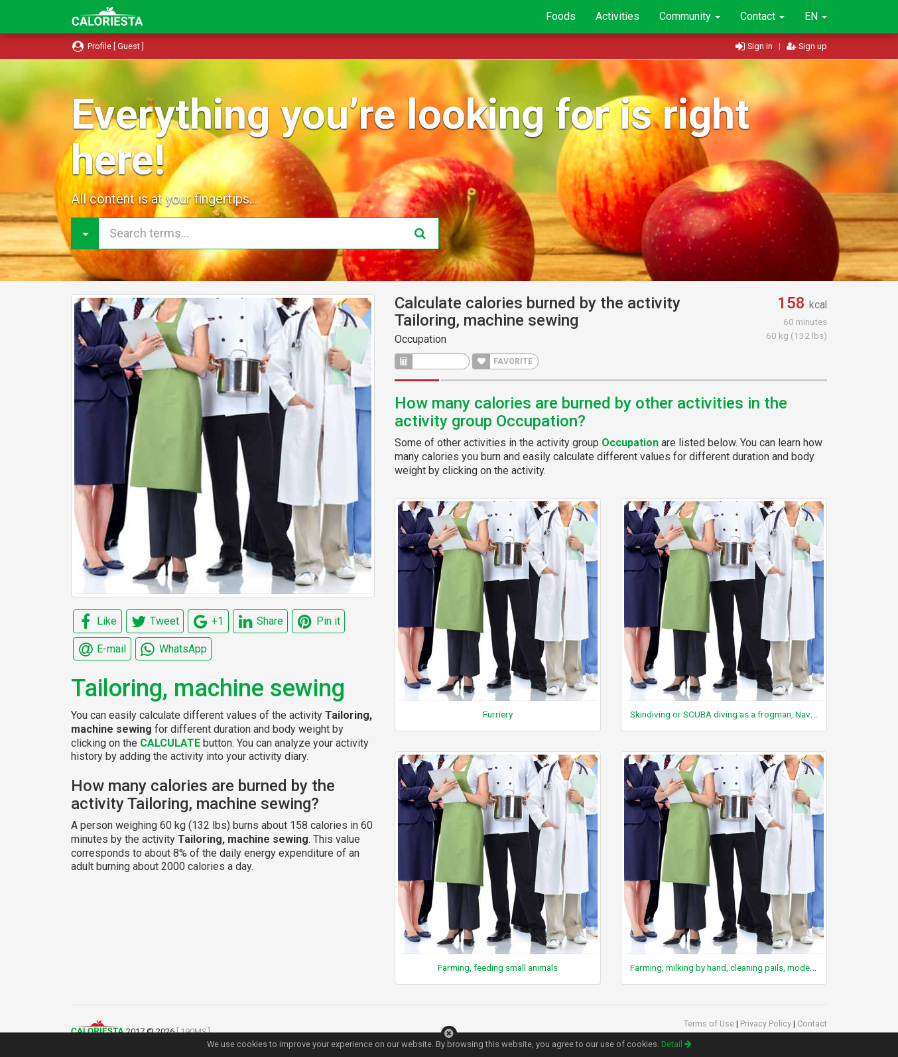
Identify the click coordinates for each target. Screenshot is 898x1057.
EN (815, 16)
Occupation (420, 339)
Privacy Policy (766, 1023)
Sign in (755, 46)
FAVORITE (503, 361)
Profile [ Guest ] (107, 46)
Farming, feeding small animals (498, 967)
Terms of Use (710, 1023)
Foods (561, 16)
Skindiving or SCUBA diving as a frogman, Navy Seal (731, 714)
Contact (762, 16)
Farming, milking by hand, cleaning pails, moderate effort (740, 967)
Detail (676, 1044)
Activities (617, 16)
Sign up (807, 46)
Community (689, 16)
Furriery (498, 714)
